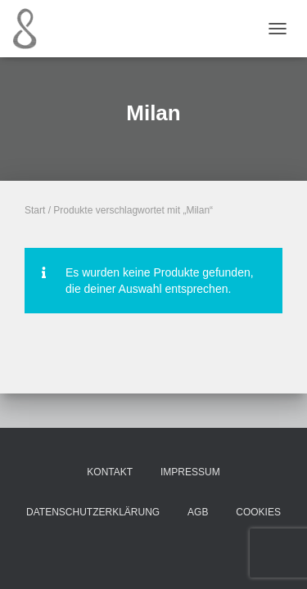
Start (35, 210)
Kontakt (110, 472)
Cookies (258, 512)
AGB (197, 512)
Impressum (190, 472)
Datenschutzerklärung (93, 512)
